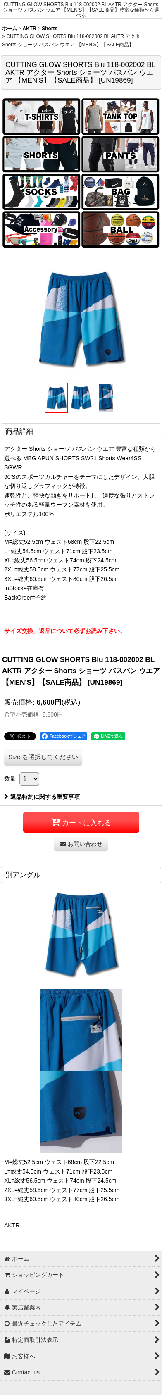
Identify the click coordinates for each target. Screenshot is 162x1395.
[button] (56, 398)
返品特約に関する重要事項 (42, 796)
